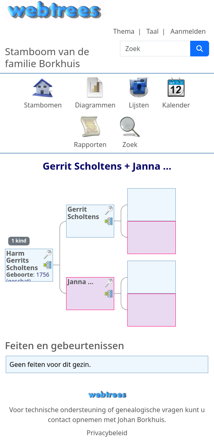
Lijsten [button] (139, 105)
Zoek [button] (129, 144)
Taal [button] (152, 31)
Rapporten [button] (90, 144)
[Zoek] (199, 48)
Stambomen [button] (43, 105)
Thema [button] (124, 31)
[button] (48, 255)
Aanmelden (188, 31)
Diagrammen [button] (95, 105)
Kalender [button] (176, 105)
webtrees (107, 394)
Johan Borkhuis (140, 419)
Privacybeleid (107, 432)
